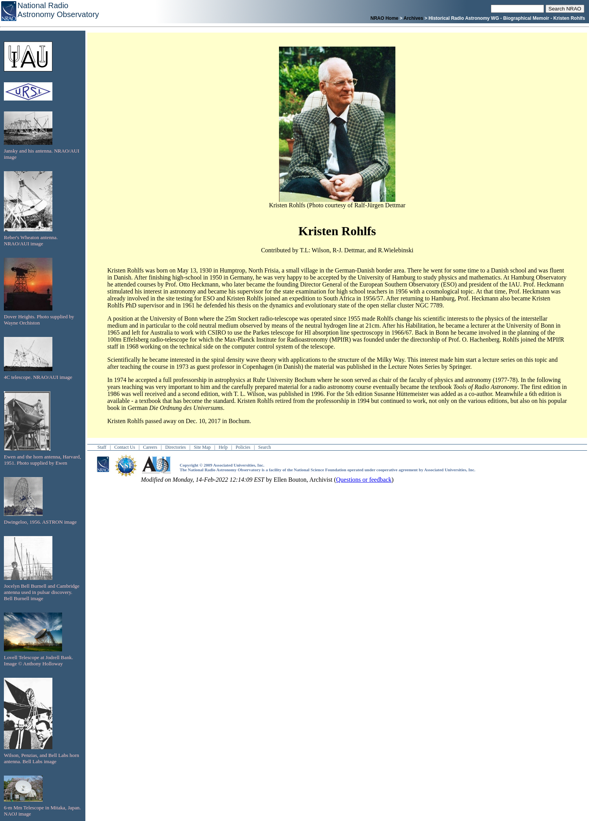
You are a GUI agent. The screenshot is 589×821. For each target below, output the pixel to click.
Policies (243, 447)
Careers (150, 447)
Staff (101, 447)
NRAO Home (384, 18)
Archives (413, 18)
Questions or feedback (364, 479)
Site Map (202, 447)
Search (264, 447)
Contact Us (124, 447)
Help (222, 447)
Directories (175, 447)
